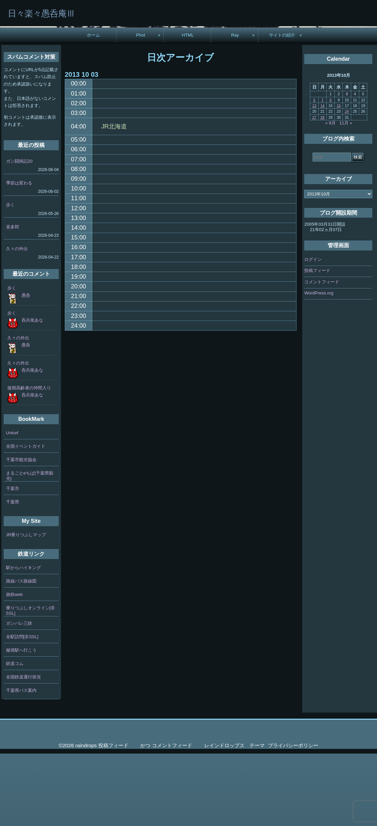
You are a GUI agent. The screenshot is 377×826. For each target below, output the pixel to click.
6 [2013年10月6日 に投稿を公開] (314, 172)
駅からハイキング (23, 640)
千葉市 (12, 560)
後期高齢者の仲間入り (29, 460)
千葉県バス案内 (21, 763)
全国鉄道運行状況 (23, 749)
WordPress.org (318, 365)
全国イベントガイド (25, 518)
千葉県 (12, 574)
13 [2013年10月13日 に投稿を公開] (314, 178)
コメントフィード (321, 354)
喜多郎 (12, 299)
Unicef (12, 505)
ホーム (93, 107)
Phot (140, 107)
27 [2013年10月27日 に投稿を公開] (314, 190)
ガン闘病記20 (19, 233)
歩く (10, 277)
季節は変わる (19, 255)
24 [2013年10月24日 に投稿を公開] (347, 184)
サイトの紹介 (282, 107)
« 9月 (330, 195)
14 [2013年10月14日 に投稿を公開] (322, 178)
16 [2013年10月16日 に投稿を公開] (339, 178)
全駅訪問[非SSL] (22, 709)
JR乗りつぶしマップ (26, 607)
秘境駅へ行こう (21, 722)
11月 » (345, 195)
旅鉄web (14, 667)
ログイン (313, 331)
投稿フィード (317, 342)
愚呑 (25, 367)
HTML (188, 107)
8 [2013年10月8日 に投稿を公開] (331, 172)
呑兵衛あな (32, 392)
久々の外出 (17, 321)
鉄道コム (14, 736)
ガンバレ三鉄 (19, 696)
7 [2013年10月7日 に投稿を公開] (322, 172)
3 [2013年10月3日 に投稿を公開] (347, 167)
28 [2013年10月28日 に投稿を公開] (322, 190)
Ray (235, 107)
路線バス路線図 (21, 653)
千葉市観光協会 (21, 532)
